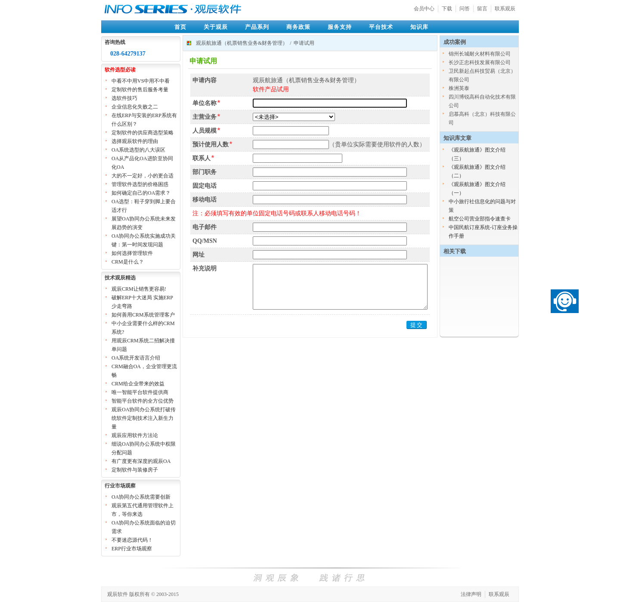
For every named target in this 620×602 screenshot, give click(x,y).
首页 (180, 27)
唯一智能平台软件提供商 (140, 392)
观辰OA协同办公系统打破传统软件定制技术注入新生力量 (144, 418)
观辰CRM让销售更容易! (139, 289)
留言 (482, 9)
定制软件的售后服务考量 (140, 90)
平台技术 (381, 27)
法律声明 (471, 594)
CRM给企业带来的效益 (138, 384)
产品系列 (257, 27)
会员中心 (424, 9)
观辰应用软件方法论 (135, 435)
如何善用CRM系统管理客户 (143, 315)
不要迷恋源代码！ (132, 540)
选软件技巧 (124, 98)
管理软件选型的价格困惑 (140, 184)
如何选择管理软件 (132, 253)
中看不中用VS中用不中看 (141, 81)
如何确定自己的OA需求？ (141, 193)
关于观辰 (216, 27)
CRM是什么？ (128, 262)
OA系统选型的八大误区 (138, 150)
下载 (447, 9)
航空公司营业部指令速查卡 (480, 219)
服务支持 (340, 27)
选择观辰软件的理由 (135, 141)
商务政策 (298, 27)
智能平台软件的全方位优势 (143, 401)
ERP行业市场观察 (132, 549)
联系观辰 (505, 9)
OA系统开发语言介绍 (136, 358)
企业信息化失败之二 (135, 107)
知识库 (419, 27)
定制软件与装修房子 (135, 470)
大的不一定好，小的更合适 (143, 176)
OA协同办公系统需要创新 (141, 497)
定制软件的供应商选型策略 (143, 133)
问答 (464, 9)
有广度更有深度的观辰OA (141, 461)
